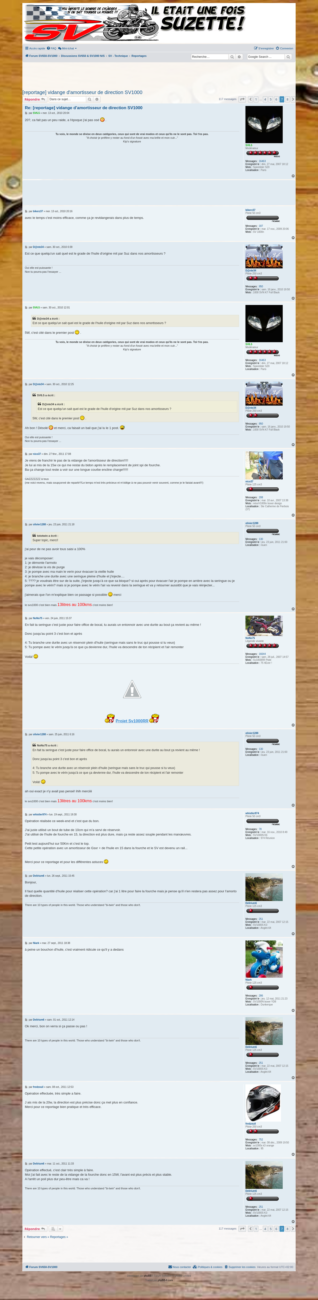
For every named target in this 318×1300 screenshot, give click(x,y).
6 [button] (276, 99)
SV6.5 (248, 145)
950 (261, 286)
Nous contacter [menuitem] (179, 1266)
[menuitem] (51, 48)
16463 (262, 161)
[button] (242, 99)
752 (261, 1139)
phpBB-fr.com (165, 1280)
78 (260, 829)
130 (261, 539)
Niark (248, 979)
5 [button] (271, 99)
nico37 (249, 481)
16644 (262, 654)
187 (261, 226)
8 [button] (287, 99)
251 (261, 919)
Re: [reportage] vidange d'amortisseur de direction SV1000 (84, 107)
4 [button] (265, 99)
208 (261, 497)
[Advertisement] (159, 74)
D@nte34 (250, 270)
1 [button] (256, 99)
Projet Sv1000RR (132, 721)
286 (261, 995)
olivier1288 (251, 523)
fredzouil (250, 1123)
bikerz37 (250, 210)
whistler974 (252, 813)
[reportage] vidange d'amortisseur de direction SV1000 (82, 92)
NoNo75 (250, 638)
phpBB (147, 1275)
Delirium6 (251, 903)
